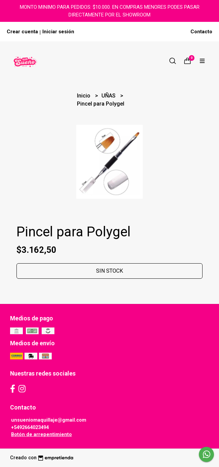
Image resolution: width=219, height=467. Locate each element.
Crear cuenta (22, 32)
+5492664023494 (30, 427)
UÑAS (109, 95)
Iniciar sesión (58, 32)
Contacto (201, 32)
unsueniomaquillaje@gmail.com (48, 420)
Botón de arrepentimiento (41, 434)
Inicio (84, 95)
